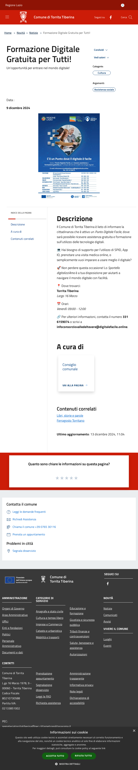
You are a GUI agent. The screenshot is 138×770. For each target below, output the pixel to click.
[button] (69, 764)
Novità (21, 33)
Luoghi (108, 639)
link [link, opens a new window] (103, 748)
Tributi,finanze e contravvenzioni (79, 633)
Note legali (76, 691)
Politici (6, 634)
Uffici (5, 621)
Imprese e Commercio (49, 624)
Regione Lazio (13, 5)
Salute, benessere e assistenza (82, 645)
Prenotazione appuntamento (45, 676)
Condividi (101, 50)
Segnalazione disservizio (44, 687)
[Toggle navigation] (7, 17)
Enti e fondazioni (12, 628)
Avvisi (107, 621)
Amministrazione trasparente (80, 676)
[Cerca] (130, 17)
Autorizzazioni (78, 654)
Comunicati (110, 615)
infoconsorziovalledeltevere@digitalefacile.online (92, 326)
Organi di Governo (13, 608)
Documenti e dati (12, 652)
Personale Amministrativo (11, 643)
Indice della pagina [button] (21, 212)
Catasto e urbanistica (49, 631)
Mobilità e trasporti (47, 637)
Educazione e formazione (78, 610)
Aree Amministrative (15, 615)
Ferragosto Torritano (70, 420)
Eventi (107, 646)
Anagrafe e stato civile (49, 611)
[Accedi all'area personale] (123, 5)
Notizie (33, 33)
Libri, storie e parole (70, 415)
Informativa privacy (81, 685)
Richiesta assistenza (48, 703)
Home (8, 33)
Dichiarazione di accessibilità (79, 700)
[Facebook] (109, 17)
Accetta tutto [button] (55, 755)
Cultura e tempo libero (49, 618)
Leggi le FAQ (43, 696)
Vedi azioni (102, 57)
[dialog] (69, 748)
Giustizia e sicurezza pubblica (82, 622)
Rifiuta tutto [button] (83, 755)
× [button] (134, 731)
